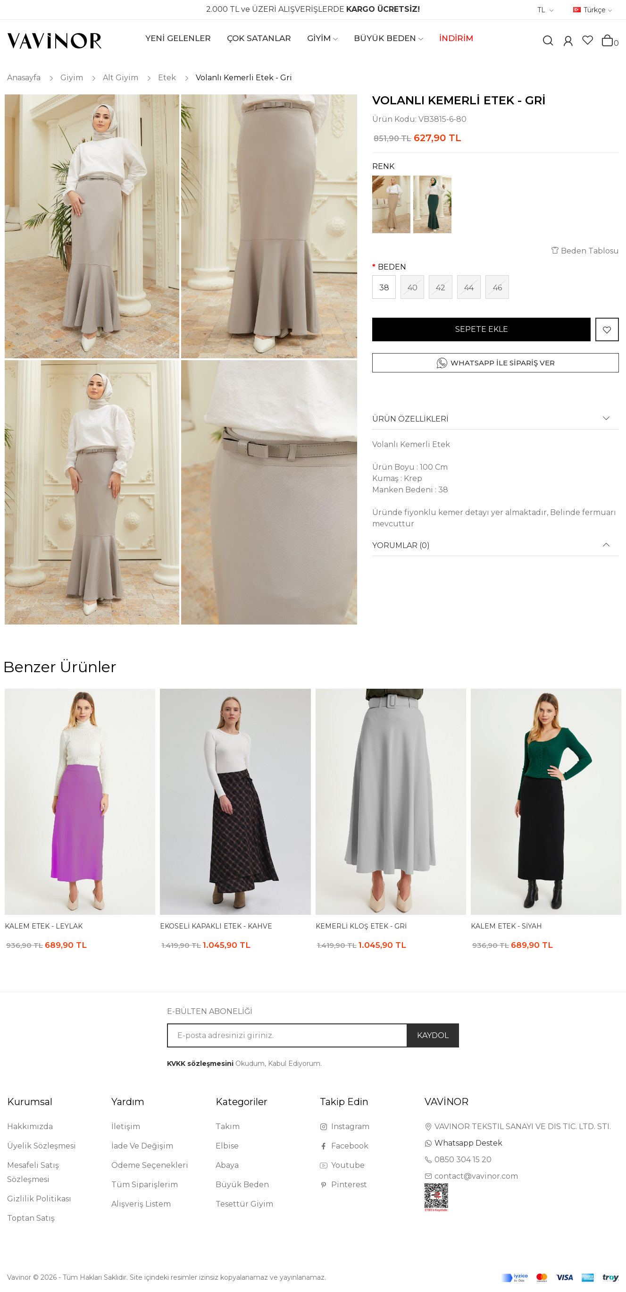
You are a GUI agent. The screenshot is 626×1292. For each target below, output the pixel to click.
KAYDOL (433, 1035)
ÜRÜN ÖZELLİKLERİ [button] (410, 419)
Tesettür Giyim (244, 1203)
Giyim (71, 77)
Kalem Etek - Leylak (44, 926)
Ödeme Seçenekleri (149, 1165)
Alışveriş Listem (141, 1203)
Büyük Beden (242, 1184)
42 (440, 287)
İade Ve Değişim (142, 1145)
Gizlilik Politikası (39, 1198)
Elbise (227, 1145)
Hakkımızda (30, 1126)
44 (469, 287)
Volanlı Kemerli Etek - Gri (244, 77)
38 (384, 287)
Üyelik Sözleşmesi (41, 1145)
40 (412, 287)
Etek (167, 77)
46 (497, 287)
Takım (228, 1126)
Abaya (227, 1165)
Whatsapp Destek (468, 1143)
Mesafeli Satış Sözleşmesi (33, 1172)
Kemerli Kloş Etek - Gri (361, 926)
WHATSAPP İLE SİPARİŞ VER (503, 362)
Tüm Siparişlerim (144, 1184)
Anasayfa (24, 77)
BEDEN (392, 266)
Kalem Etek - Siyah (506, 926)
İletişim (125, 1126)
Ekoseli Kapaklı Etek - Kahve (216, 926)
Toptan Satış (31, 1218)
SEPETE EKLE (481, 329)
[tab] (495, 422)
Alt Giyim (120, 77)
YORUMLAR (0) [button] (401, 545)
